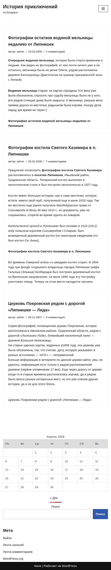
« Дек (54, 498)
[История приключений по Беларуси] (30, 9)
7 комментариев (56, 161)
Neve (37, 566)
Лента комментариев (18, 551)
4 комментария (55, 317)
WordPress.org (13, 558)
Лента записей (13, 545)
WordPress (69, 566)
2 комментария (55, 51)
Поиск (55, 506)
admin (20, 51)
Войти (7, 538)
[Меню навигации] (103, 8)
